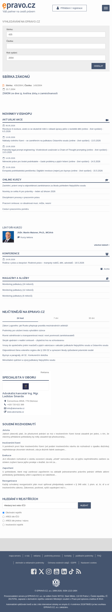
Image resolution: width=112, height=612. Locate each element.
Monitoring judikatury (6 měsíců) (17, 296)
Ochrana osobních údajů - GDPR (62, 563)
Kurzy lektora (25, 237)
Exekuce (6, 455)
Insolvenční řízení (11, 443)
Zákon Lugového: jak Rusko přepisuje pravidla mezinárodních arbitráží (35, 325)
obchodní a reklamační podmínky (29, 563)
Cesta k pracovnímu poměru (15, 209)
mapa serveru (15, 556)
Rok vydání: (11, 53)
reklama (37, 556)
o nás (27, 556)
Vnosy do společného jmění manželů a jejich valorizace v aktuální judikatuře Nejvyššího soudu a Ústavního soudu (55, 345)
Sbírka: (9, 29)
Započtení (7, 468)
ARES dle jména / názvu (15, 520)
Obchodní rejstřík (12, 512)
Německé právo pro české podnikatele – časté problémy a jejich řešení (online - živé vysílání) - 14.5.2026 (56, 160)
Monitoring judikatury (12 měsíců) (17, 290)
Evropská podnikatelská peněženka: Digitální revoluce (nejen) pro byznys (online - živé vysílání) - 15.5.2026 (56, 169)
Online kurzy (56, 180)
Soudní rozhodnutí (19, 424)
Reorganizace (9, 481)
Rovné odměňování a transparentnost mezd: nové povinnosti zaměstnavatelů (38, 335)
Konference (56, 253)
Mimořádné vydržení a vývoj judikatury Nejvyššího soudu (28, 360)
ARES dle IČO (10, 516)
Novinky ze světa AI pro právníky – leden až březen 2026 (28, 191)
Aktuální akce (56, 120)
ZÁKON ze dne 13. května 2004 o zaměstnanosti (30, 93)
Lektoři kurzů (12, 227)
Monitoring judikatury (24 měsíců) (17, 284)
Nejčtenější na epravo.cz (23, 312)
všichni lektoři (102, 245)
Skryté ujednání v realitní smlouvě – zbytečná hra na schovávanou (33, 340)
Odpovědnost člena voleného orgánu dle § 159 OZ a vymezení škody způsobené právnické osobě (47, 350)
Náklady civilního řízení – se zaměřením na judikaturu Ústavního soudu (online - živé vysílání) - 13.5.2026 (56, 139)
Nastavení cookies (89, 563)
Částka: (9, 41)
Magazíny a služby (56, 278)
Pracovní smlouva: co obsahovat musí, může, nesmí (26, 203)
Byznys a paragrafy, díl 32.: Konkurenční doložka (25, 355)
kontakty (68, 556)
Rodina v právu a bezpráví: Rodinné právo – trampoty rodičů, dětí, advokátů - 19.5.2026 (56, 261)
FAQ (99, 556)
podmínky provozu (52, 556)
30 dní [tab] (92, 318)
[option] (56, 237)
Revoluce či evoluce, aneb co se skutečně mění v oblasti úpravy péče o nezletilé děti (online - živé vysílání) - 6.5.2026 (56, 128)
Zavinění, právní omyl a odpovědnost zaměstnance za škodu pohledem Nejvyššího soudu (44, 185)
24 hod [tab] (20, 318)
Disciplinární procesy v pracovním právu (21, 197)
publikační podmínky (84, 556)
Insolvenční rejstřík (12, 524)
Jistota (6, 430)
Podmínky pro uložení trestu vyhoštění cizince (23, 330)
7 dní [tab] (56, 318)
